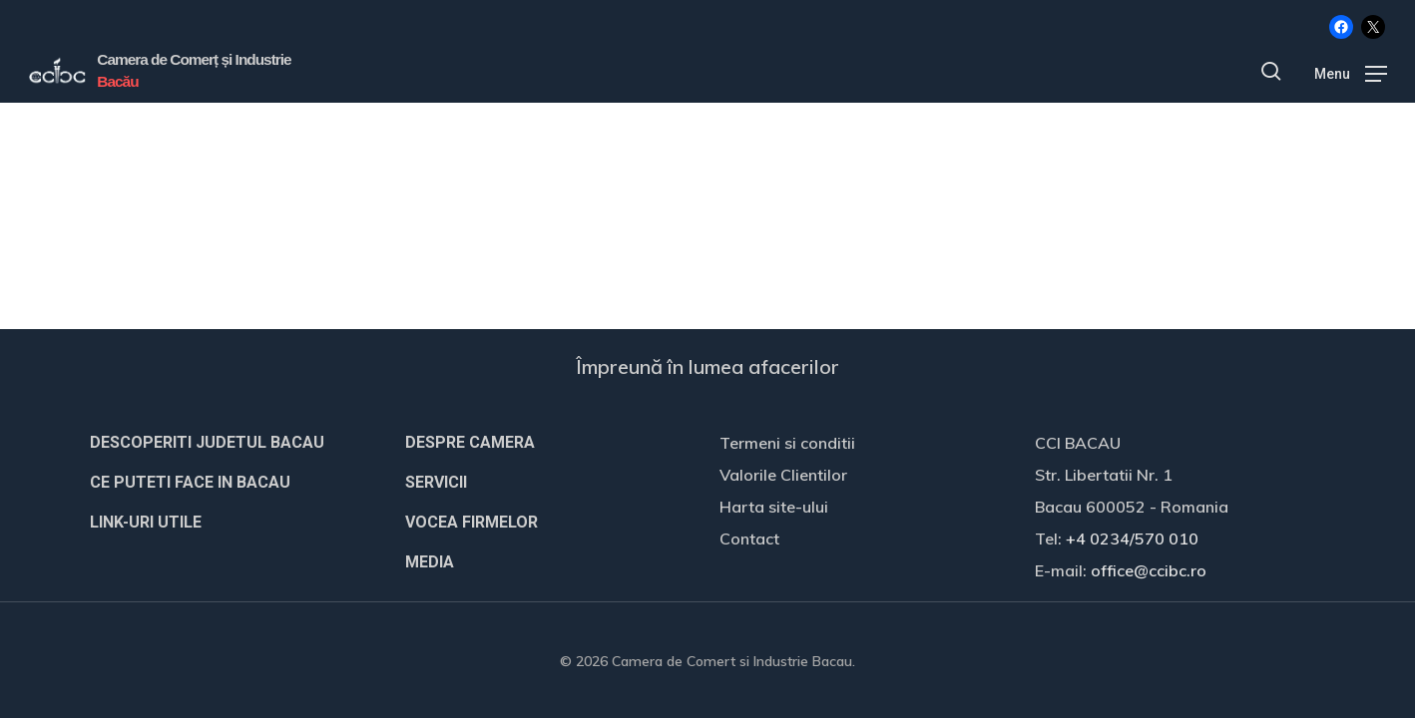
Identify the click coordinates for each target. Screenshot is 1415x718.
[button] (1350, 72)
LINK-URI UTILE (146, 522)
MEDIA (429, 561)
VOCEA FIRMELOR (471, 522)
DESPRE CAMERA (470, 442)
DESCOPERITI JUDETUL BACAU (207, 442)
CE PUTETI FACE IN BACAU (190, 482)
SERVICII (436, 482)
